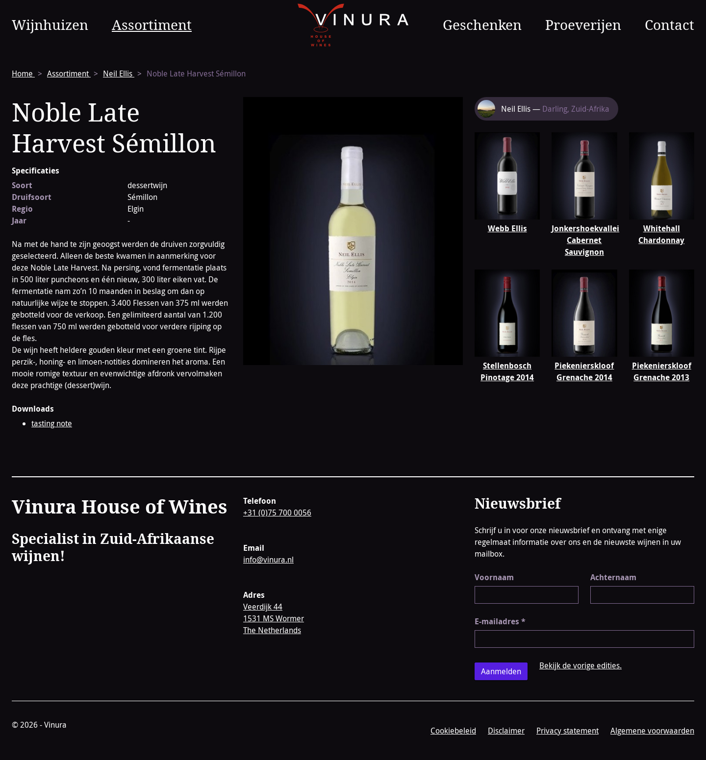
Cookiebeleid (453, 730)
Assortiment (152, 24)
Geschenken (482, 24)
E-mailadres (500, 621)
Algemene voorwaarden (652, 730)
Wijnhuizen (50, 24)
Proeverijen (583, 24)
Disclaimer (506, 730)
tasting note (51, 423)
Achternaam (613, 577)
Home (23, 73)
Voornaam (494, 577)
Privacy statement (567, 730)
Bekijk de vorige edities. (580, 665)
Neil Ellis (118, 73)
